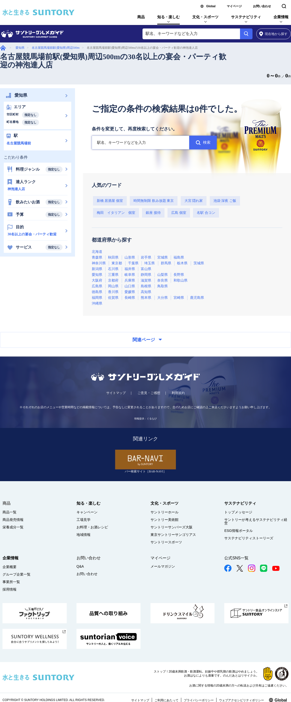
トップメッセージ (238, 512)
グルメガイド (3, 47)
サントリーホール (164, 512)
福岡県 (97, 298)
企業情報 (281, 17)
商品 (141, 17)
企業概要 (9, 567)
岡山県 (113, 286)
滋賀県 (146, 280)
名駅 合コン (206, 213)
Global (211, 6)
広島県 (97, 286)
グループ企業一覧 (16, 574)
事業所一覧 (11, 582)
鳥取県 (162, 286)
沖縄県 (97, 303)
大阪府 (97, 280)
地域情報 (83, 535)
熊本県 (146, 298)
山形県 (129, 257)
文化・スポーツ (205, 17)
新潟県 (97, 269)
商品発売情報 (13, 520)
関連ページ (147, 339)
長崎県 (129, 298)
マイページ (234, 6)
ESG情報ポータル (238, 531)
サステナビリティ (246, 17)
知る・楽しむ (168, 17)
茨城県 (199, 263)
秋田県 (113, 257)
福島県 (179, 257)
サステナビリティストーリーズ (248, 538)
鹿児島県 (197, 298)
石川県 (113, 269)
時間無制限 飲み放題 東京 (154, 201)
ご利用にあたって (166, 700)
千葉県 (133, 263)
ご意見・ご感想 (149, 393)
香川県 (113, 292)
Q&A (80, 566)
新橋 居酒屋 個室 (110, 201)
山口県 (129, 286)
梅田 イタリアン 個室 (116, 213)
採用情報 (9, 589)
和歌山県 (181, 280)
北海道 (97, 252)
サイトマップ (116, 393)
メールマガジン (162, 566)
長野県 (179, 275)
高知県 (146, 292)
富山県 (146, 269)
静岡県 (146, 275)
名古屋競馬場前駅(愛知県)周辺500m (56, 47)
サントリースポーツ (166, 542)
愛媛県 (129, 292)
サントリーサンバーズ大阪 (171, 527)
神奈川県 (99, 263)
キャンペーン (87, 512)
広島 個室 (178, 213)
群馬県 (166, 263)
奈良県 (162, 280)
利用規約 (178, 393)
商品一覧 (9, 512)
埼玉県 (149, 263)
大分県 (162, 298)
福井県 (129, 269)
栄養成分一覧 (13, 527)
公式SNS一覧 (236, 558)
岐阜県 (129, 275)
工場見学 (83, 520)
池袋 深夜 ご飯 (225, 201)
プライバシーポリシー (199, 700)
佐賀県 (113, 298)
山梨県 (162, 275)
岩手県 (146, 257)
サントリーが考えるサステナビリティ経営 (255, 521)
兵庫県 (129, 280)
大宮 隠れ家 (193, 201)
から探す (273, 33)
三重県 (113, 275)
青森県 (97, 257)
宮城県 (162, 257)
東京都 (117, 263)
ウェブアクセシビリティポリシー (241, 700)
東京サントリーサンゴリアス (173, 535)
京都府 (113, 280)
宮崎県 (179, 298)
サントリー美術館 (164, 520)
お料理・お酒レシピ (92, 527)
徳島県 (97, 292)
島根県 (146, 286)
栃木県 (182, 263)
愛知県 (20, 47)
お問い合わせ (262, 6)
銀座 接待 (153, 213)
